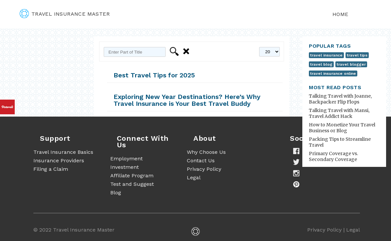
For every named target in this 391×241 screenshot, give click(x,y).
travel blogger (351, 64)
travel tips (357, 55)
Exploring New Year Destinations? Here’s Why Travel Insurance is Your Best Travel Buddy (187, 100)
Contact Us (201, 160)
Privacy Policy (204, 169)
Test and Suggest (132, 184)
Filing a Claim (50, 169)
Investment (124, 167)
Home (340, 14)
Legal (194, 177)
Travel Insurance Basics (63, 152)
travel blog (321, 64)
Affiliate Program (131, 175)
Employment (126, 158)
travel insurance (326, 55)
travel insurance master (65, 14)
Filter (175, 51)
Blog (115, 192)
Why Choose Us (206, 152)
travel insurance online (333, 73)
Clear (187, 51)
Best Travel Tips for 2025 (154, 75)
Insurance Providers (58, 160)
